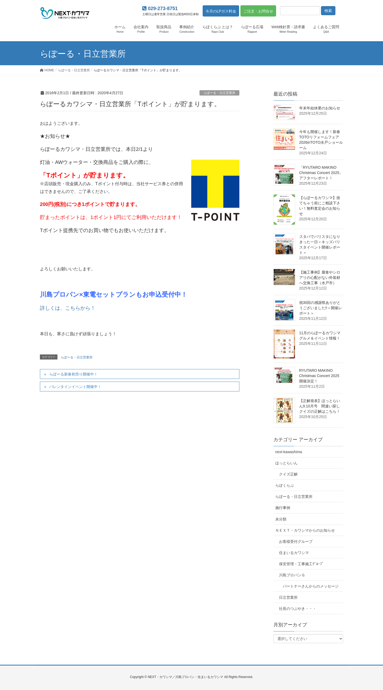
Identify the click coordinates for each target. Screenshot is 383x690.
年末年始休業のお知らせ (319, 108)
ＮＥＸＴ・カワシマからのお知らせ (305, 530)
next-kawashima (288, 452)
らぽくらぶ (284, 485)
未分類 (280, 519)
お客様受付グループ (296, 541)
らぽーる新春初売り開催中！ (73, 374)
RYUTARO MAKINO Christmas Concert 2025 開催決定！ (319, 375)
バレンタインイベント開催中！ (75, 387)
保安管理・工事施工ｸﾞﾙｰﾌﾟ (301, 564)
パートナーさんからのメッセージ (311, 586)
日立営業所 (288, 597)
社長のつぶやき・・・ (297, 608)
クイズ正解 (288, 474)
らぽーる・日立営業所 (219, 93)
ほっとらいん (286, 463)
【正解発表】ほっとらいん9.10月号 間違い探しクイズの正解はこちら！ (319, 406)
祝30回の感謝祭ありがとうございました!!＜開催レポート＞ (320, 307)
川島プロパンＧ (292, 575)
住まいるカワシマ (294, 553)
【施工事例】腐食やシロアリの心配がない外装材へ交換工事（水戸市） (319, 277)
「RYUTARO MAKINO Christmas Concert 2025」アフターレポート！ (321, 172)
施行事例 (282, 508)
